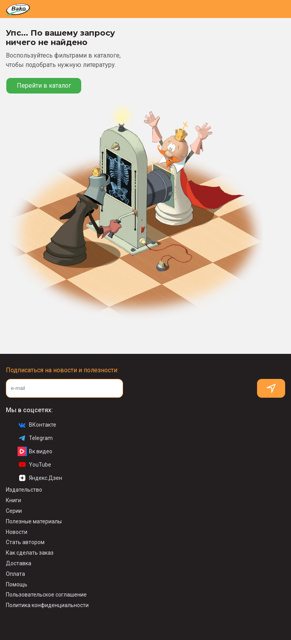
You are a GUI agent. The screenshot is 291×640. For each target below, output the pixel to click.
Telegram (35, 438)
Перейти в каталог (44, 85)
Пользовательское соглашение (46, 594)
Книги (13, 500)
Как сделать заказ (30, 553)
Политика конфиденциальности (47, 605)
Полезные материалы (34, 521)
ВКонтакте (37, 424)
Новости (16, 532)
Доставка (18, 563)
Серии (14, 511)
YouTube (34, 464)
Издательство (24, 490)
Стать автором (25, 542)
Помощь (16, 584)
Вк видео (35, 451)
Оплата (15, 574)
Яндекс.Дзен (40, 478)
